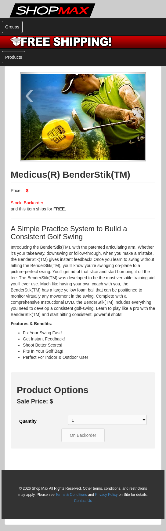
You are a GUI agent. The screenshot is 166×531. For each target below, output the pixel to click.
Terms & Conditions (71, 494)
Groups (12, 26)
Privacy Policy (106, 494)
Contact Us (83, 501)
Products (13, 57)
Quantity (28, 421)
